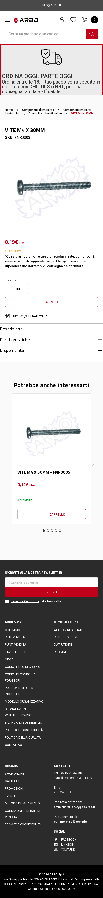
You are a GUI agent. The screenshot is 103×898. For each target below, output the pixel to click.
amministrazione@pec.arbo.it (74, 807)
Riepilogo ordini (66, 637)
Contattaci (13, 745)
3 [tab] (52, 530)
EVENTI (10, 796)
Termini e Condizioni (25, 601)
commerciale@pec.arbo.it (72, 821)
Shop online (14, 773)
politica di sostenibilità (24, 730)
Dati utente (63, 644)
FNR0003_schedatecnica (26, 316)
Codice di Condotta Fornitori (20, 677)
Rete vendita (15, 637)
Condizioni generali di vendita (22, 814)
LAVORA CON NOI (17, 652)
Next (93, 459)
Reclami (60, 652)
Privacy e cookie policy (23, 824)
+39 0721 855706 (70, 773)
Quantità (10, 280)
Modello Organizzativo (24, 701)
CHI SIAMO (12, 630)
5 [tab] (60, 530)
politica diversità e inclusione (20, 691)
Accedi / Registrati (68, 630)
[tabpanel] (51, 459)
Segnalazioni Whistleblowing (18, 712)
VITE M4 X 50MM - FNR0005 (43, 472)
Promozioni (14, 788)
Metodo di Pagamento (22, 803)
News (9, 659)
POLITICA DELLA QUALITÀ (23, 737)
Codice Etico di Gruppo (22, 667)
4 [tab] (56, 530)
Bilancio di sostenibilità (24, 722)
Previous (9, 459)
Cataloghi (13, 781)
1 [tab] (44, 530)
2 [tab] (48, 530)
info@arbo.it (62, 792)
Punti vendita (15, 644)
